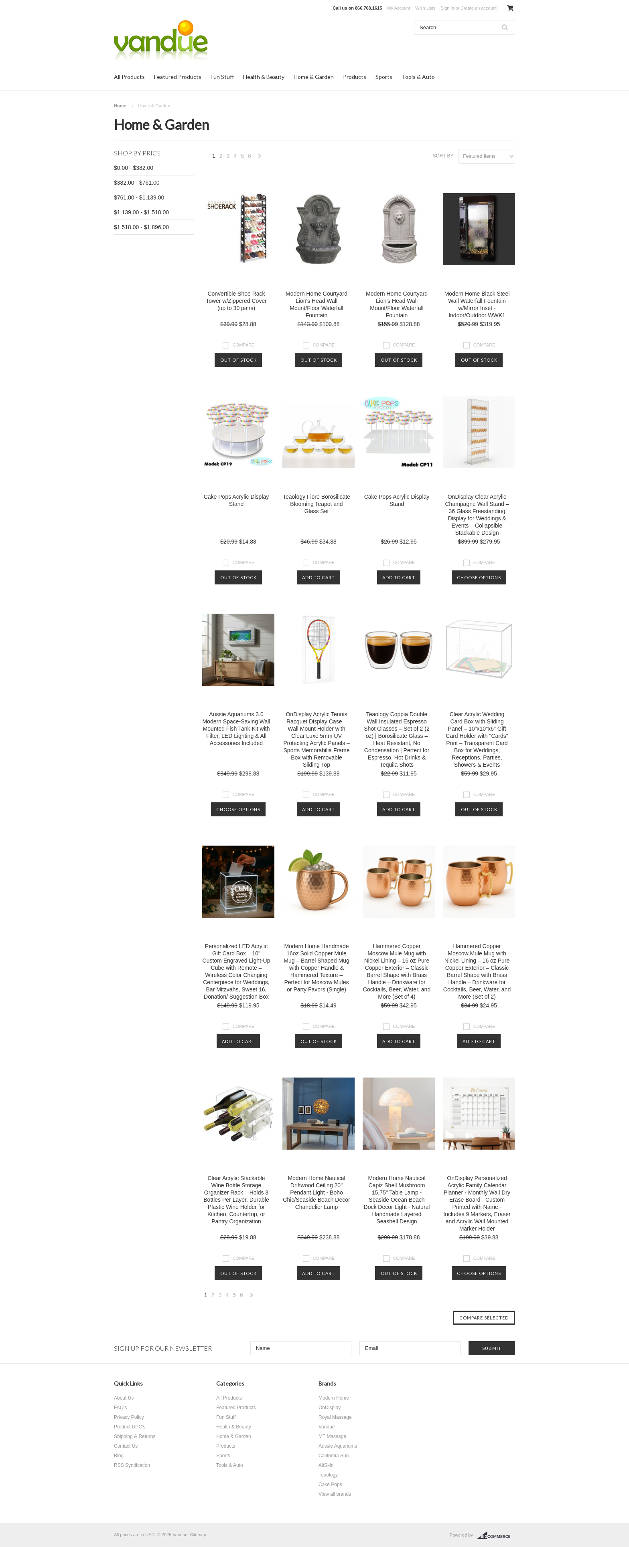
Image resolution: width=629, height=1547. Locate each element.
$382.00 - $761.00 (137, 182)
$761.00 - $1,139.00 (139, 197)
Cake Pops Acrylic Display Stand (236, 500)
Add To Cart (318, 577)
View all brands (335, 1494)
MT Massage (332, 1436)
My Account (398, 8)
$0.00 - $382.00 (133, 168)
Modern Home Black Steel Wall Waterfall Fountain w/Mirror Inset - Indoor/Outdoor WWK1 (477, 304)
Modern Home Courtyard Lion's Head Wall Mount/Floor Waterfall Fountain (316, 304)
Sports (383, 76)
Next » (260, 158)
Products (354, 76)
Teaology (328, 1475)
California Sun (334, 1455)
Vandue (327, 1427)
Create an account (479, 8)
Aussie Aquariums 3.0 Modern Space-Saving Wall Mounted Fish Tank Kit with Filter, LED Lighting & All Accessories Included (236, 728)
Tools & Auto (418, 76)
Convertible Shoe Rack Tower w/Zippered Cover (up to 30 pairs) (236, 300)
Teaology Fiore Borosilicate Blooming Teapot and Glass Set (316, 504)
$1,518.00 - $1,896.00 (141, 227)
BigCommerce (496, 1535)
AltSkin (326, 1465)
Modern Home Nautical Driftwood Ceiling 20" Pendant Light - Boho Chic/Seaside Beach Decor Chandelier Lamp (316, 1192)
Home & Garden (314, 76)
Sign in (447, 8)
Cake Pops (330, 1484)
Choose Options (479, 577)
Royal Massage (335, 1417)
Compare (244, 344)
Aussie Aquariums (338, 1446)
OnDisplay (330, 1407)
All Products (129, 76)
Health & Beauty (263, 76)
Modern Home (334, 1398)
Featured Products (177, 76)
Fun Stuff (222, 76)
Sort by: (443, 156)
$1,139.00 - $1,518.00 (141, 212)
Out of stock (238, 360)
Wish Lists (425, 8)
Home (120, 105)
